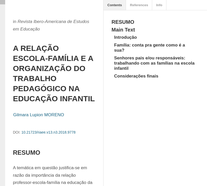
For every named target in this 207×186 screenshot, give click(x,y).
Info (159, 5)
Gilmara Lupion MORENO (38, 114)
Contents (114, 5)
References (139, 5)
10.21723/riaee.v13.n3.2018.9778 (48, 132)
